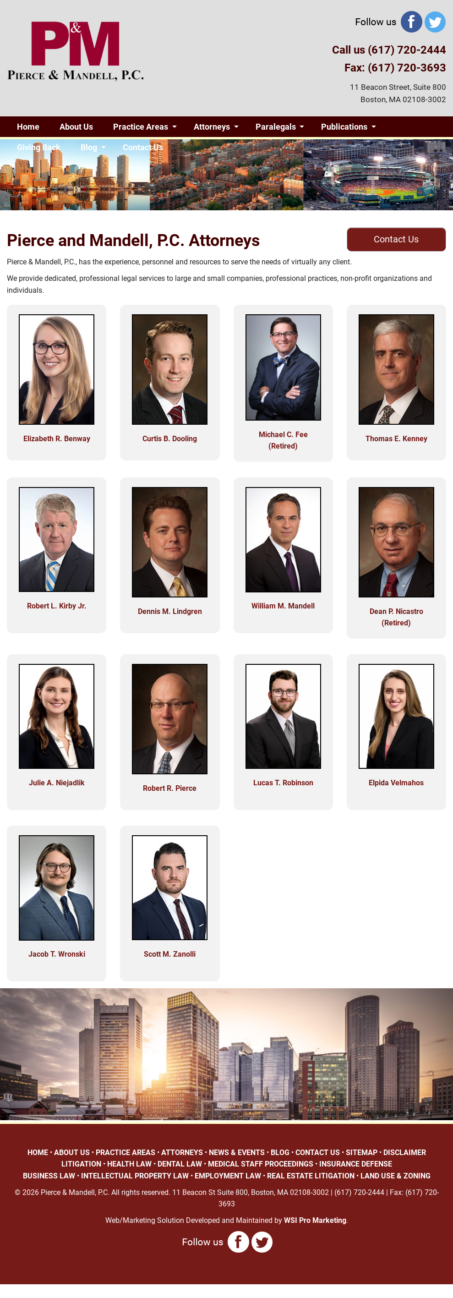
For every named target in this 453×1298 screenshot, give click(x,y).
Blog (89, 147)
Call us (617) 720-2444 (389, 50)
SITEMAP (361, 1152)
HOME (37, 1152)
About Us (76, 126)
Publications (344, 126)
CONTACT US (317, 1152)
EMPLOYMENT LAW (228, 1176)
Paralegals (276, 126)
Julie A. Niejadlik (57, 782)
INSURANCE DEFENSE (355, 1164)
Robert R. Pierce (169, 788)
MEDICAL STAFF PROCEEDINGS (260, 1164)
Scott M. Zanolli (170, 954)
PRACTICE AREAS (125, 1152)
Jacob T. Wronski (56, 954)
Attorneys (212, 126)
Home (28, 126)
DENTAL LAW (180, 1164)
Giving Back (38, 147)
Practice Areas (140, 126)
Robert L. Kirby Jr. (57, 606)
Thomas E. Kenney (396, 438)
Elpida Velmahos (396, 782)
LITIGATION (81, 1164)
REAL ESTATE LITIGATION (311, 1176)
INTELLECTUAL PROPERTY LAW (135, 1176)
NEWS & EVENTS (237, 1152)
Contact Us (143, 147)
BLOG (280, 1152)
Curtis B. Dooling (169, 438)
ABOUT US (72, 1152)
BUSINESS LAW (49, 1176)
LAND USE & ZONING (395, 1176)
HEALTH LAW (129, 1164)
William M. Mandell (283, 606)
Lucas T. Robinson (283, 782)
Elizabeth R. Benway (56, 438)
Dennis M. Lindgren (170, 611)
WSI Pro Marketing (315, 1220)
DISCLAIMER (404, 1152)
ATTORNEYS (182, 1152)
